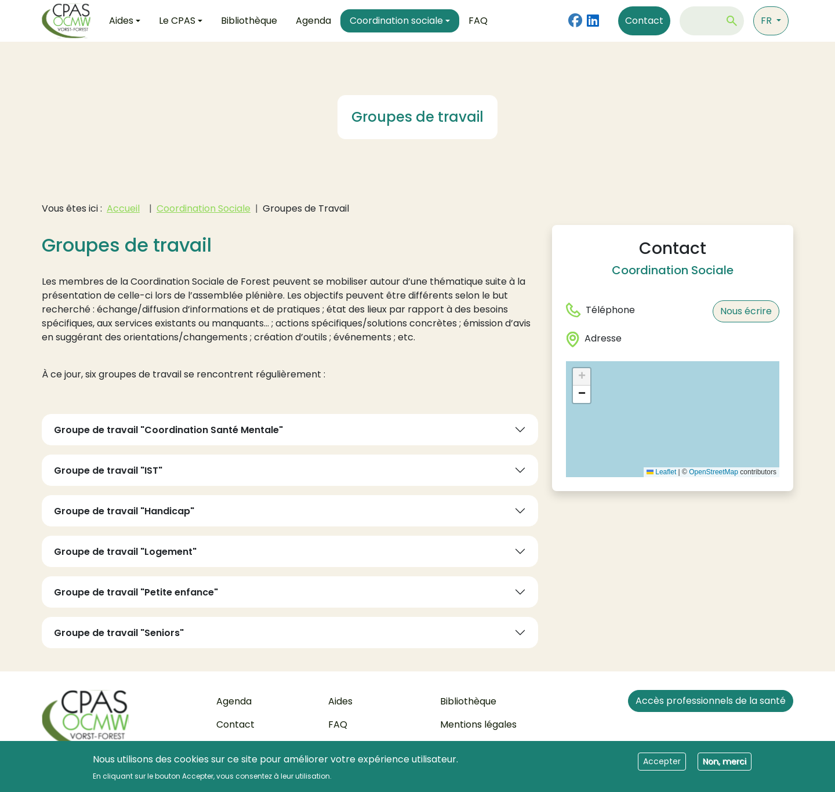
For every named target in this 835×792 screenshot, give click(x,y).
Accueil (123, 208)
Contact (644, 20)
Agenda (313, 20)
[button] (581, 377)
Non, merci (724, 762)
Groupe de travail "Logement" (125, 551)
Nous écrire (746, 311)
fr (767, 20)
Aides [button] (121, 20)
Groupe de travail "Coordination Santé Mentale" (168, 430)
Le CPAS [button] (177, 20)
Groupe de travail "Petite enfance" (136, 592)
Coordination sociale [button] (396, 20)
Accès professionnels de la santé (711, 700)
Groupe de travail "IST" (108, 470)
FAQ (478, 20)
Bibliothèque (249, 20)
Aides (340, 701)
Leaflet (661, 472)
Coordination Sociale (204, 208)
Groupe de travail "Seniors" (119, 633)
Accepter (662, 762)
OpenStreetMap (713, 472)
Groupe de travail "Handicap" (124, 511)
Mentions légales (478, 724)
